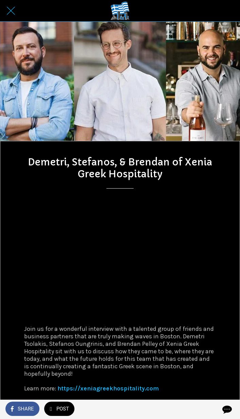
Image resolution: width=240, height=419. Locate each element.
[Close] (11, 11)
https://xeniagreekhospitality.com (108, 388)
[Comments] (226, 409)
